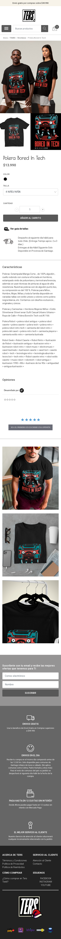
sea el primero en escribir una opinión (30, 426)
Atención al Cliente (42, 859)
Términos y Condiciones (14, 859)
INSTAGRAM (46, 880)
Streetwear (21, 38)
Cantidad (8, 202)
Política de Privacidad (13, 862)
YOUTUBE (46, 883)
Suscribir (30, 691)
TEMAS (12, 38)
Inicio (5, 38)
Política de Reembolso (13, 865)
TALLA (6, 184)
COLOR (6, 173)
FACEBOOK (45, 877)
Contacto (37, 862)
